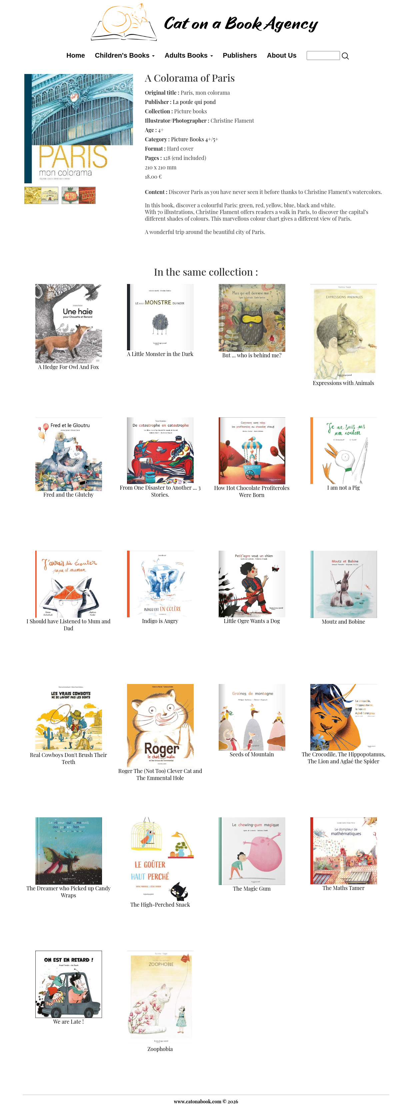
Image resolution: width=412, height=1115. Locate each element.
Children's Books (125, 55)
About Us (282, 55)
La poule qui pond (194, 101)
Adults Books (189, 55)
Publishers (240, 55)
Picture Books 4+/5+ (194, 139)
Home (75, 55)
